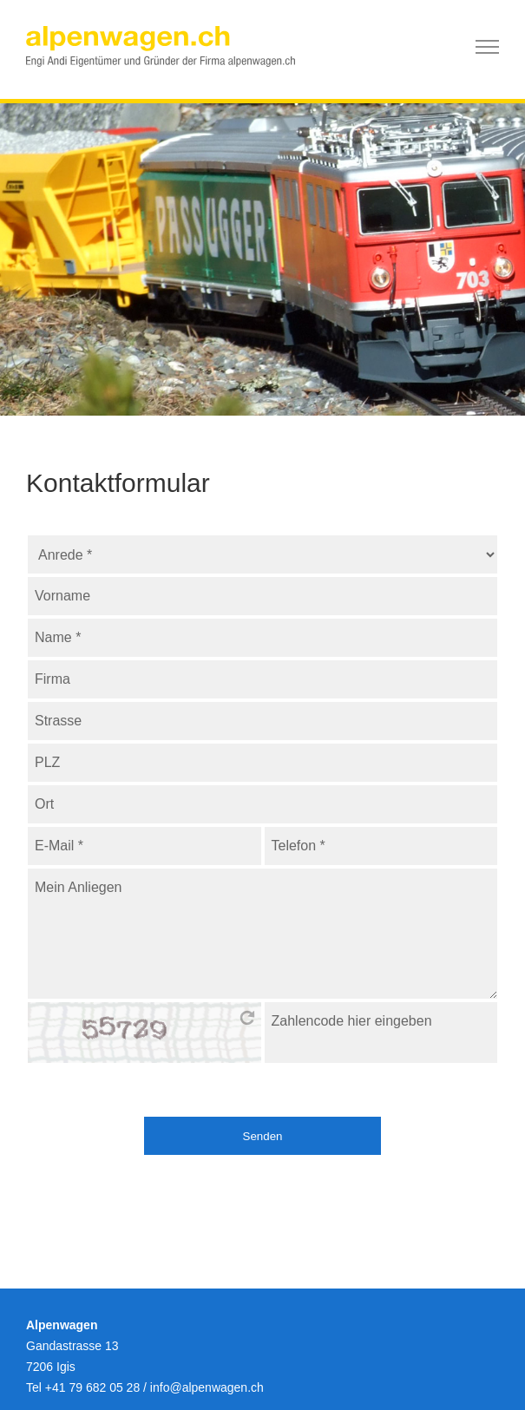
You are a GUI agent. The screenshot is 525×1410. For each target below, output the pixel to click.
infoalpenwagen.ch (207, 1387)
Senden (263, 1136)
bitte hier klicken (247, 1017)
